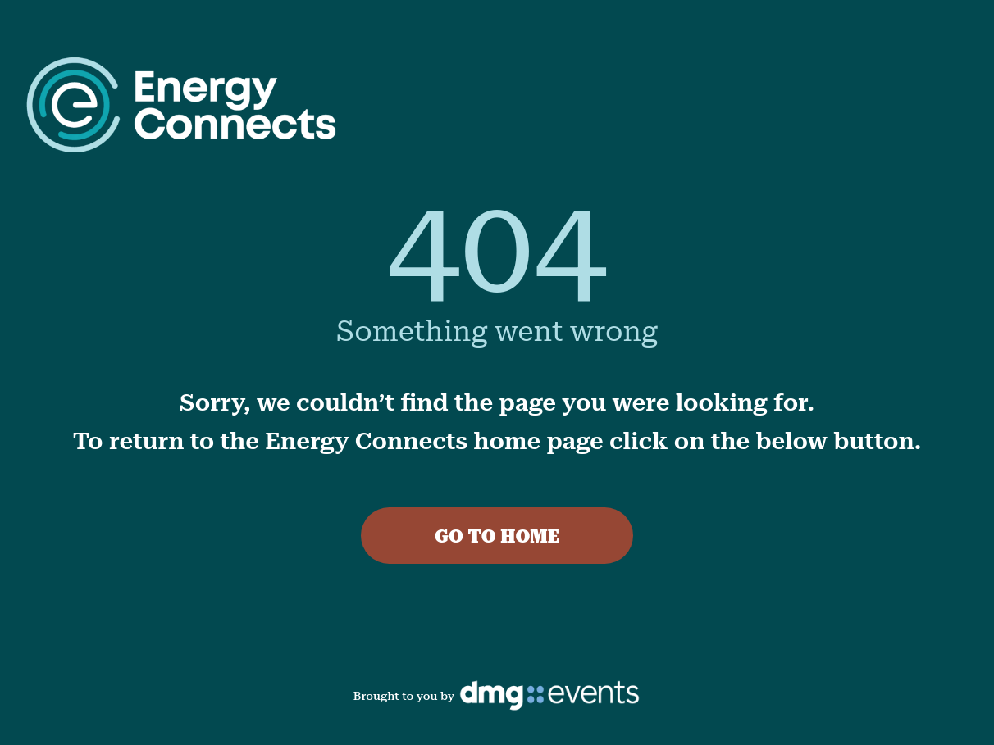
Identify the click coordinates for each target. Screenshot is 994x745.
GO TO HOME (497, 536)
